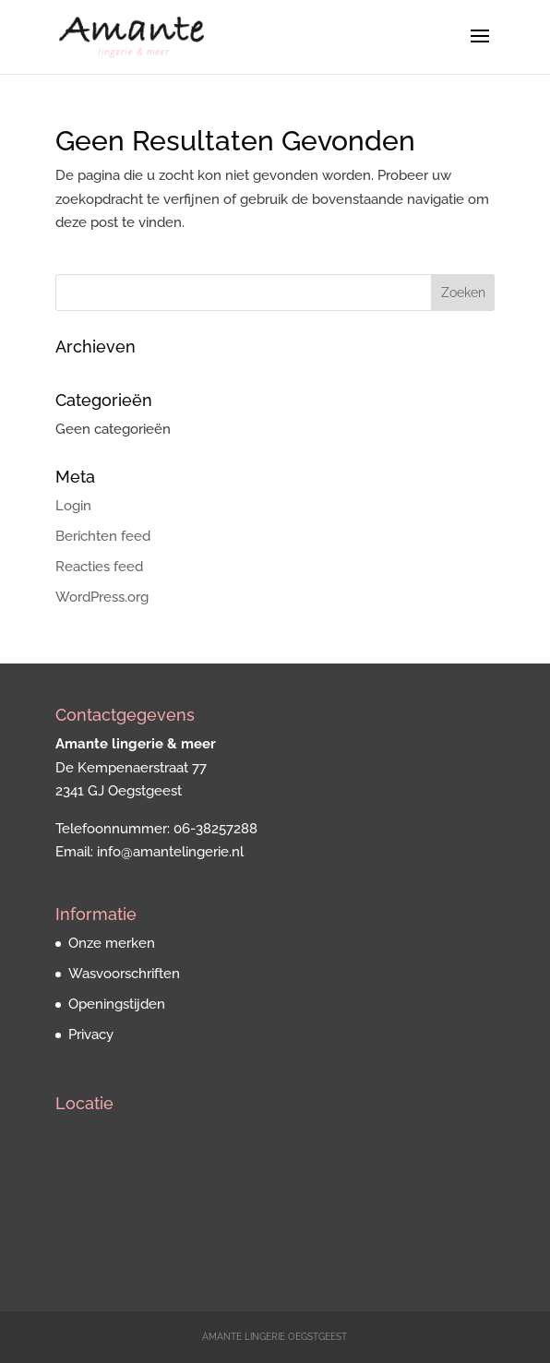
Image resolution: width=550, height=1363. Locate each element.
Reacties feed (99, 566)
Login (73, 505)
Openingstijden (116, 1004)
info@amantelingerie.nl (170, 851)
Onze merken (111, 943)
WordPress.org (102, 597)
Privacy (91, 1034)
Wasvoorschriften (124, 973)
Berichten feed (102, 536)
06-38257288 (215, 828)
